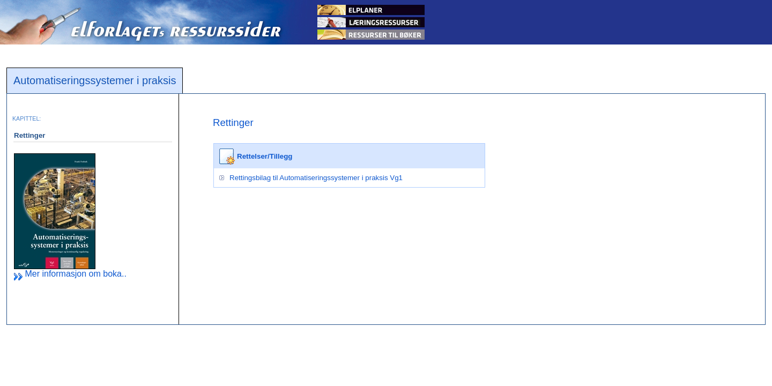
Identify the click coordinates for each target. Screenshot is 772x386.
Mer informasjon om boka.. (70, 273)
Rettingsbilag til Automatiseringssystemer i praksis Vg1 (316, 178)
